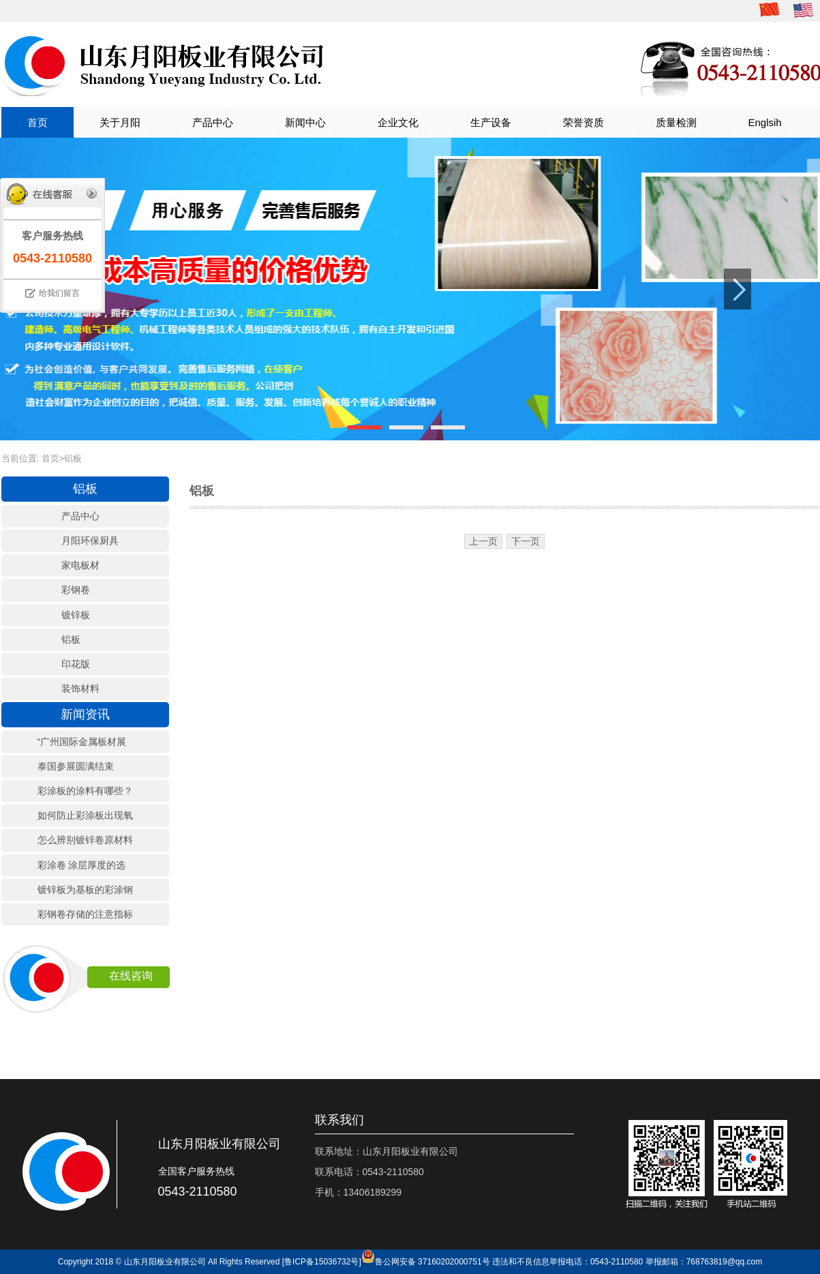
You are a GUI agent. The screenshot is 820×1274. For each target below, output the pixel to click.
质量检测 (676, 122)
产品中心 (212, 122)
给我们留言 (59, 293)
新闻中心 (305, 122)
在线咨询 (131, 976)
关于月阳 (120, 122)
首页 (37, 122)
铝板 (73, 458)
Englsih (765, 122)
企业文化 (398, 122)
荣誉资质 (583, 122)
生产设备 (490, 122)
